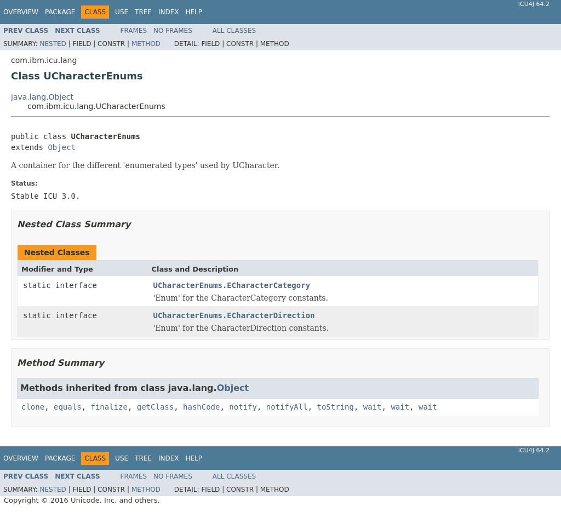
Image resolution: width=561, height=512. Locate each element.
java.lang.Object (42, 97)
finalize (108, 406)
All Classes (234, 30)
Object (62, 147)
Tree (143, 12)
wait (372, 406)
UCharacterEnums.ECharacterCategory (232, 285)
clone (32, 406)
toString (335, 406)
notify (243, 406)
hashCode (201, 406)
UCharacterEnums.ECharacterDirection (234, 315)
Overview (20, 12)
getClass (155, 406)
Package (60, 12)
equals (68, 406)
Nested (52, 44)
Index (168, 12)
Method (146, 44)
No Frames (172, 30)
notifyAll (287, 406)
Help (193, 12)
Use (121, 12)
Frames (134, 30)
